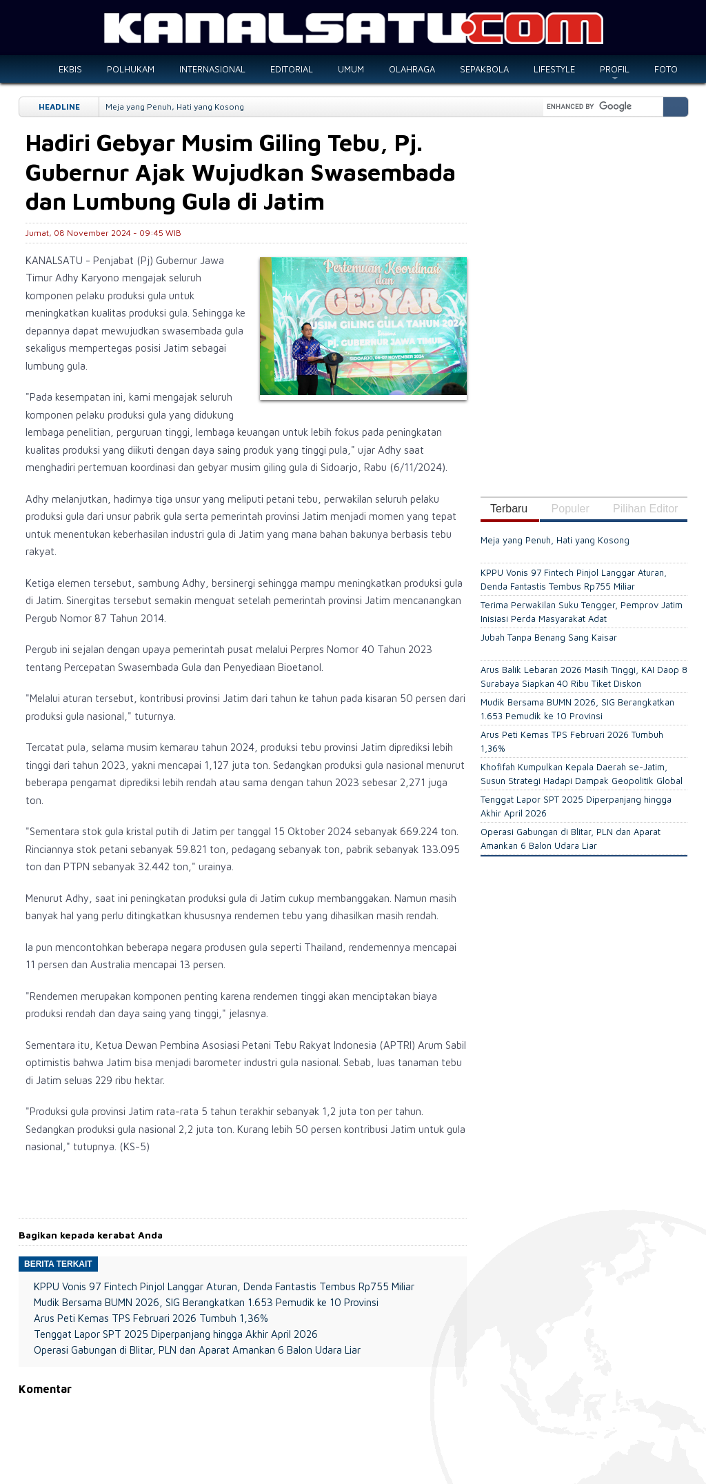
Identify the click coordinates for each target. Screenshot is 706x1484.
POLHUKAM (130, 68)
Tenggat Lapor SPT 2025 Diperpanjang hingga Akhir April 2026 (176, 1334)
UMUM (351, 68)
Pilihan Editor (645, 508)
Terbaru (508, 508)
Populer (570, 508)
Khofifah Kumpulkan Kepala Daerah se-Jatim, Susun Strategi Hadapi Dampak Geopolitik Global (582, 773)
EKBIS (70, 68)
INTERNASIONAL (212, 68)
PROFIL (614, 68)
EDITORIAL (291, 68)
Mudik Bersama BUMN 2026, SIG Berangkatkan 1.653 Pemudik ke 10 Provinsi (206, 1302)
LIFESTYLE (554, 68)
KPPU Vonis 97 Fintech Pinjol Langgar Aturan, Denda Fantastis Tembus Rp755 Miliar (224, 1286)
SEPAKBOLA (484, 68)
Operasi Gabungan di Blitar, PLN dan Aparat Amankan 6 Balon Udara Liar (197, 1350)
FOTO (666, 68)
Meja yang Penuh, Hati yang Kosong (174, 106)
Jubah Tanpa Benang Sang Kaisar (549, 637)
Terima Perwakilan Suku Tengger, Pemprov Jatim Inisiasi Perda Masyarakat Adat (582, 611)
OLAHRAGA (412, 68)
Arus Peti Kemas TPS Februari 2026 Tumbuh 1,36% (151, 1318)
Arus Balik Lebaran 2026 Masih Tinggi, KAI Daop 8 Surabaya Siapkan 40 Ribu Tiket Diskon (584, 676)
